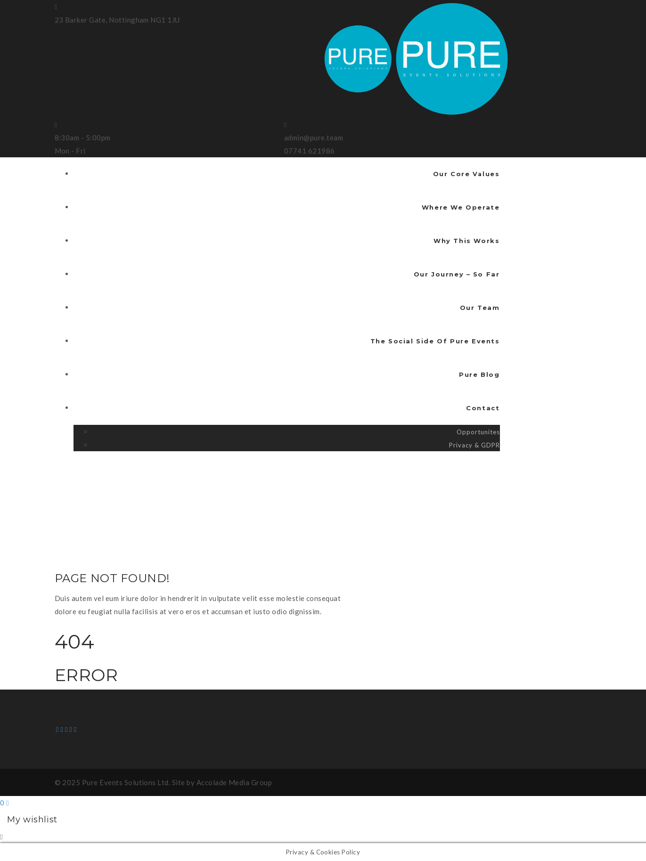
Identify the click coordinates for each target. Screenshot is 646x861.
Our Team (480, 307)
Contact (482, 408)
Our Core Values (466, 174)
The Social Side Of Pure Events (435, 341)
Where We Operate (461, 207)
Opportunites (478, 432)
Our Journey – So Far (457, 274)
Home (69, 486)
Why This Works (466, 240)
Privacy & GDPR (474, 445)
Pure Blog (479, 374)
